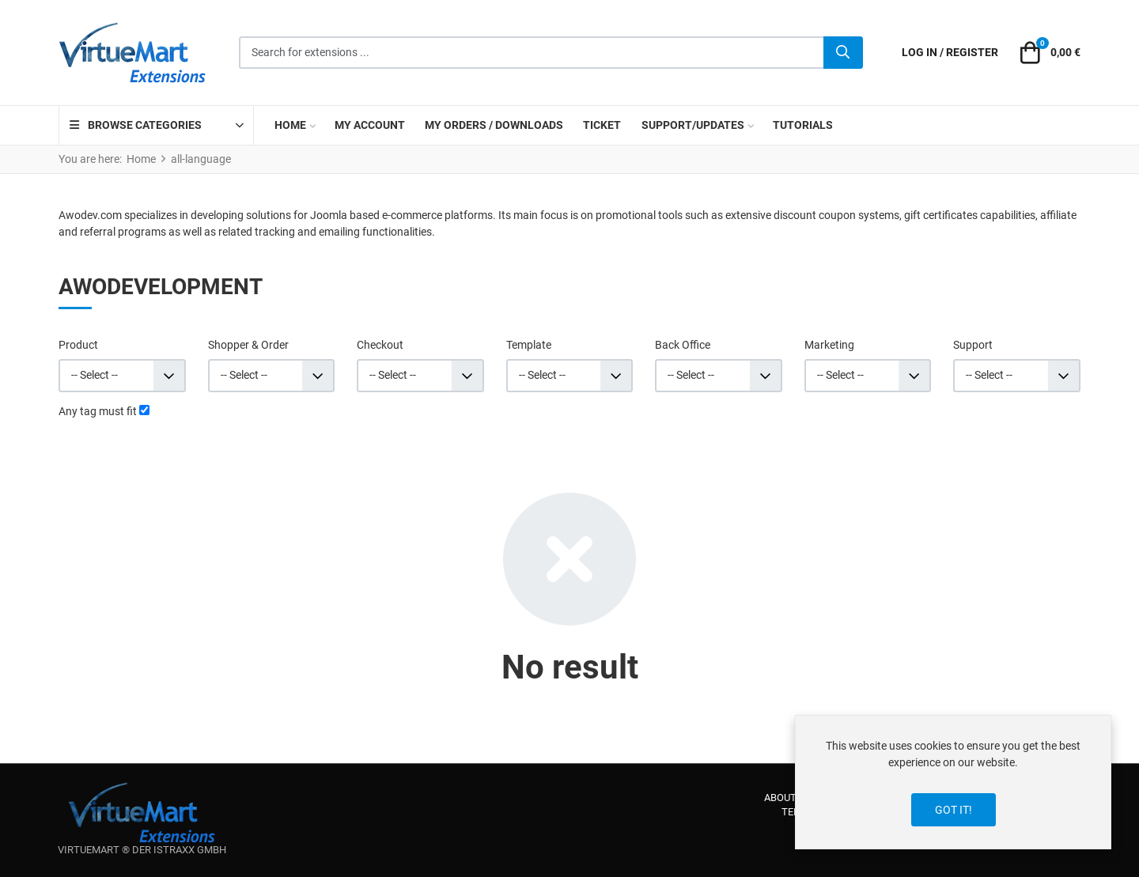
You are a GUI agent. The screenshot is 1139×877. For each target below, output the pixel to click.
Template (528, 344)
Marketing (829, 344)
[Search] (843, 53)
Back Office (682, 344)
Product (78, 344)
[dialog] (953, 782)
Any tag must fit (98, 411)
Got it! (953, 809)
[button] (1048, 53)
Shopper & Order (248, 344)
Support (973, 344)
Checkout (380, 344)
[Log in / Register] (950, 52)
